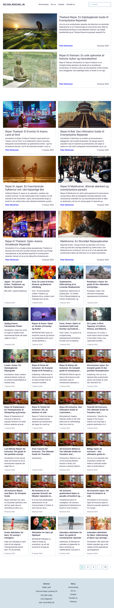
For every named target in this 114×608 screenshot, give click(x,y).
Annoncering (43, 4)
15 (105, 567)
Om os (53, 4)
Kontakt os (70, 4)
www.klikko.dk (48, 602)
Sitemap (73, 602)
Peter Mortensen (66, 46)
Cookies (61, 4)
